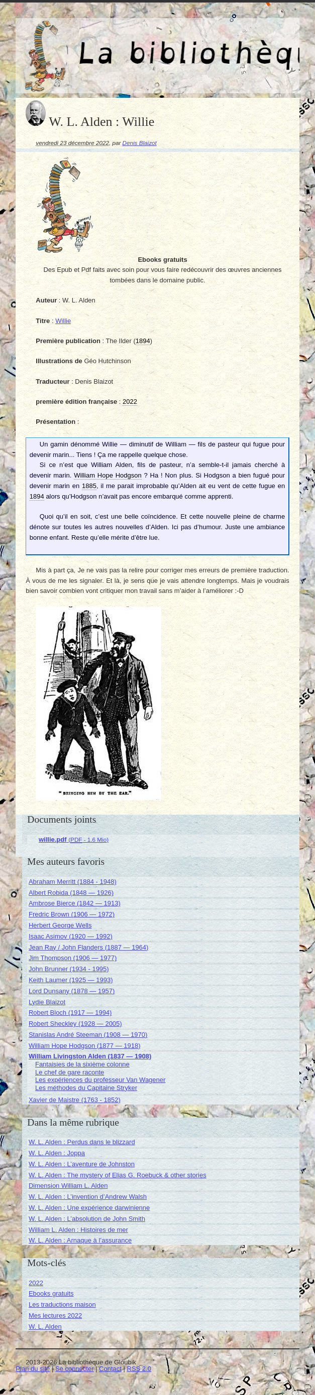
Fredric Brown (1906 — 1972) (72, 914)
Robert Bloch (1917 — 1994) (70, 1012)
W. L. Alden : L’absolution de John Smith (87, 1218)
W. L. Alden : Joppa (57, 1153)
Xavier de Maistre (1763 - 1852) (75, 1100)
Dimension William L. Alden (68, 1185)
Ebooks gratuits (51, 1293)
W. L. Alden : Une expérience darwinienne (89, 1207)
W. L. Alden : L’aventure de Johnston (82, 1164)
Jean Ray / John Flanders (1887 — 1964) (88, 947)
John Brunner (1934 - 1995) (69, 969)
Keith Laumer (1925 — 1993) (71, 980)
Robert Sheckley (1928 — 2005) (75, 1023)
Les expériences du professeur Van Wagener (100, 1079)
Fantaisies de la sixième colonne (82, 1064)
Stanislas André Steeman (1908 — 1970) (88, 1034)
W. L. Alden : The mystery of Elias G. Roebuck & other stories (117, 1175)
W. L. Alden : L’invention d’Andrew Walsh (88, 1196)
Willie (63, 321)
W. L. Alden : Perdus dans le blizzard (82, 1142)
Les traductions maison (62, 1304)
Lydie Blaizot (47, 1002)
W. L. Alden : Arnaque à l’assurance (80, 1240)
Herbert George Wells (60, 925)
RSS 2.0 (139, 1368)
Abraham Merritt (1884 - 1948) (73, 881)
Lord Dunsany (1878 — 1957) (72, 991)
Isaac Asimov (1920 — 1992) (71, 936)
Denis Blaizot (140, 142)
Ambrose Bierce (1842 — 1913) (75, 903)
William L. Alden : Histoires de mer (78, 1229)
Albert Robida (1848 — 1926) (71, 892)
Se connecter (74, 1368)
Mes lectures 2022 (55, 1315)
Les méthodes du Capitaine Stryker (86, 1088)
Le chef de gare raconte (69, 1072)
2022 (36, 1283)
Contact (110, 1368)
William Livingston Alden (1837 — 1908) (90, 1056)
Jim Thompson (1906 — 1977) (73, 958)
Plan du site (33, 1368)
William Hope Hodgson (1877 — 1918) (85, 1045)
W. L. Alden (45, 1326)
